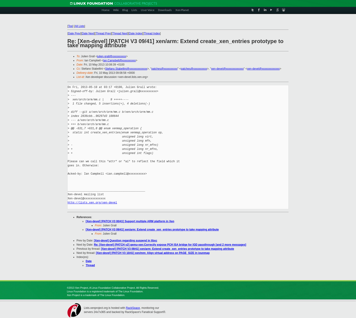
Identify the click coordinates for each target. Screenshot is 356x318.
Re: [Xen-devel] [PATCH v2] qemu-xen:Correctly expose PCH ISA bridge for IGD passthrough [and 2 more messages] (170, 244)
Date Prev (74, 33)
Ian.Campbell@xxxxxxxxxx (119, 60)
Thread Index (152, 33)
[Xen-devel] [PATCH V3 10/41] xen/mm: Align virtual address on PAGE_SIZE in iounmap (153, 253)
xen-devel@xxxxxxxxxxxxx (227, 68)
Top (70, 26)
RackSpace (133, 308)
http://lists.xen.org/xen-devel (92, 203)
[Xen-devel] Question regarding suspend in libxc (125, 240)
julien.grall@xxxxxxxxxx (111, 56)
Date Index (135, 33)
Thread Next (119, 33)
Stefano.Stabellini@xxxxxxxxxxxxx (126, 68)
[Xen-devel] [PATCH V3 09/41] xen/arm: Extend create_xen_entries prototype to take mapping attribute (152, 229)
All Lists (79, 26)
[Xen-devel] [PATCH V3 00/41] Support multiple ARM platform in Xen (130, 221)
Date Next (88, 33)
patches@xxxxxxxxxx (164, 68)
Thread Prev (103, 33)
